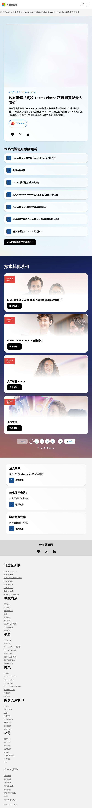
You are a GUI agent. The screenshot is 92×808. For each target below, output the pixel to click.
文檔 (5, 713)
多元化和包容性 (9, 755)
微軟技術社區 (8, 719)
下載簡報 (20, 123)
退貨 (5, 614)
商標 (5, 796)
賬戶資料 (7, 604)
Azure (6, 706)
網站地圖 (7, 776)
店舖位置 (7, 621)
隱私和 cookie (9, 786)
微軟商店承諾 (8, 627)
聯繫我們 (7, 782)
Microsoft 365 (8, 683)
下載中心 (7, 607)
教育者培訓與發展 (10, 657)
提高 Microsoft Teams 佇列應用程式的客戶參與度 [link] (35, 194)
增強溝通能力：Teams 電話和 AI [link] (27, 231)
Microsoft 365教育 (10, 650)
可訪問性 (7, 759)
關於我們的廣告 (10, 800)
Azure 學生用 (8, 663)
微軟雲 (6, 673)
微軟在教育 (8, 640)
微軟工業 (7, 693)
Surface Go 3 (8, 584)
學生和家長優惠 (9, 660)
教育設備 (7, 644)
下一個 (69, 441)
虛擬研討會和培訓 (10, 624)
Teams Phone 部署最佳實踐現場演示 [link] (29, 207)
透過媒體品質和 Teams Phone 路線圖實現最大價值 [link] (36, 219)
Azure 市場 (7, 723)
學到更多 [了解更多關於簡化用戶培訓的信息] (19, 504)
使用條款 (7, 789)
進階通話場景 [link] (19, 170)
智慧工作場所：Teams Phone (23, 12)
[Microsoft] (10, 5)
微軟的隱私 (8, 749)
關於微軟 (7, 742)
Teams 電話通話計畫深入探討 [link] (26, 182)
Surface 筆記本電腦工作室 (13, 578)
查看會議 (13, 305)
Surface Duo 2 (8, 588)
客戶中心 (6, 12)
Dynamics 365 (8, 680)
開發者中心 (8, 709)
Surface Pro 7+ (9, 591)
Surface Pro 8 (8, 574)
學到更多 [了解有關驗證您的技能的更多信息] (19, 528)
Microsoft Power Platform (12, 686)
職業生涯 (7, 739)
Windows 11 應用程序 (11, 594)
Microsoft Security (10, 676)
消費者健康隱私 (10, 793)
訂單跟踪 (7, 617)
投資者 (6, 752)
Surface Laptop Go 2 (11, 571)
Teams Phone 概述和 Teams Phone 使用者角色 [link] (34, 158)
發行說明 (7, 779)
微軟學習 (7, 716)
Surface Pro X (8, 581)
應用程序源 (8, 726)
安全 (5, 762)
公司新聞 (7, 746)
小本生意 (7, 696)
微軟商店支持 (8, 611)
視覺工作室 (8, 729)
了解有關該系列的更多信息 (18, 242)
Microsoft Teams (9, 690)
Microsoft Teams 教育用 (12, 647)
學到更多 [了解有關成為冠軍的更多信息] (19, 480)
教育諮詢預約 (8, 653)
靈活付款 (7, 630)
